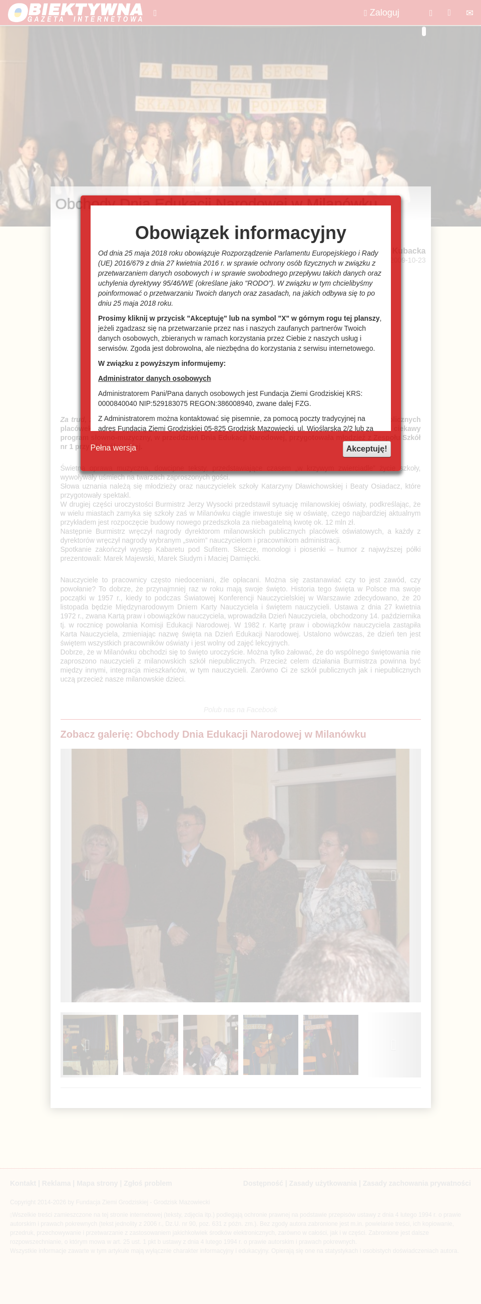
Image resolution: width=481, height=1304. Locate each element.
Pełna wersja (114, 448)
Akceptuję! (366, 449)
